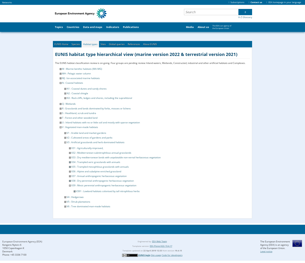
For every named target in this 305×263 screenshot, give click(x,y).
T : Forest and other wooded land (79, 117)
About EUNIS (150, 44)
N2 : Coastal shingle (77, 93)
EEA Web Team (159, 241)
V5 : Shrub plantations (78, 201)
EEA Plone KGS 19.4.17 (161, 246)
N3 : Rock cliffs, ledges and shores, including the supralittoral (99, 98)
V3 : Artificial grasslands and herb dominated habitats (95, 142)
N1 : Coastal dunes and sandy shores (87, 88)
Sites (103, 44)
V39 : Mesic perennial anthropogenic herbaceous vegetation (103, 185)
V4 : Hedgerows (75, 197)
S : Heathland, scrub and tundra (79, 113)
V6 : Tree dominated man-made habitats (88, 206)
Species (76, 44)
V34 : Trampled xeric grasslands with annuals (95, 162)
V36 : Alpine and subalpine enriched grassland (96, 171)
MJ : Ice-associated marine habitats (81, 78)
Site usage (156, 255)
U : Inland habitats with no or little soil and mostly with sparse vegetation (101, 122)
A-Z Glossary (245, 17)
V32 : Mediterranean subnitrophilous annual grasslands (101, 152)
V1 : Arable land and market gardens (86, 133)
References (134, 44)
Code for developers (172, 255)
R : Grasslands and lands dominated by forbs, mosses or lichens (96, 108)
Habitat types (90, 44)
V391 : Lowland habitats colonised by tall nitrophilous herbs (108, 191)
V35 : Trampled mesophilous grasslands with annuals (100, 166)
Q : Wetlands (69, 103)
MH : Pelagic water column (76, 73)
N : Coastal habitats (72, 82)
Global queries (117, 44)
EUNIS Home (61, 44)
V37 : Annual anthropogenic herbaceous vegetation (99, 176)
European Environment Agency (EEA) (22, 241)
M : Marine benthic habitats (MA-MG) (82, 69)
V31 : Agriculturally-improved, (87, 148)
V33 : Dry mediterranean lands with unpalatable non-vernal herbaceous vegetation (116, 157)
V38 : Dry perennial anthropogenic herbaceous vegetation (102, 180)
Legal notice (266, 251)
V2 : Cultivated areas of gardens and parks (89, 137)
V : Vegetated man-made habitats (80, 127)
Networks (7, 2)
